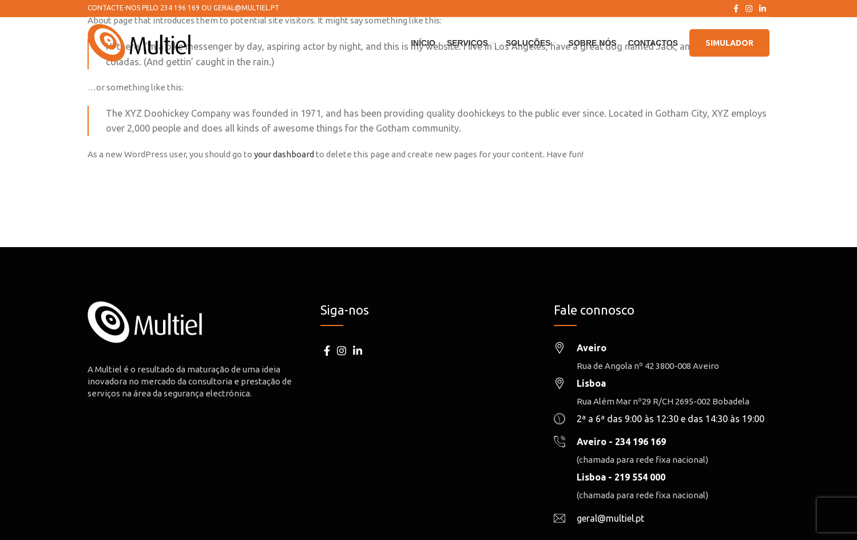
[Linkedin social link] (762, 8)
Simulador (729, 42)
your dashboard (284, 154)
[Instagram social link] (749, 8)
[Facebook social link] (736, 8)
